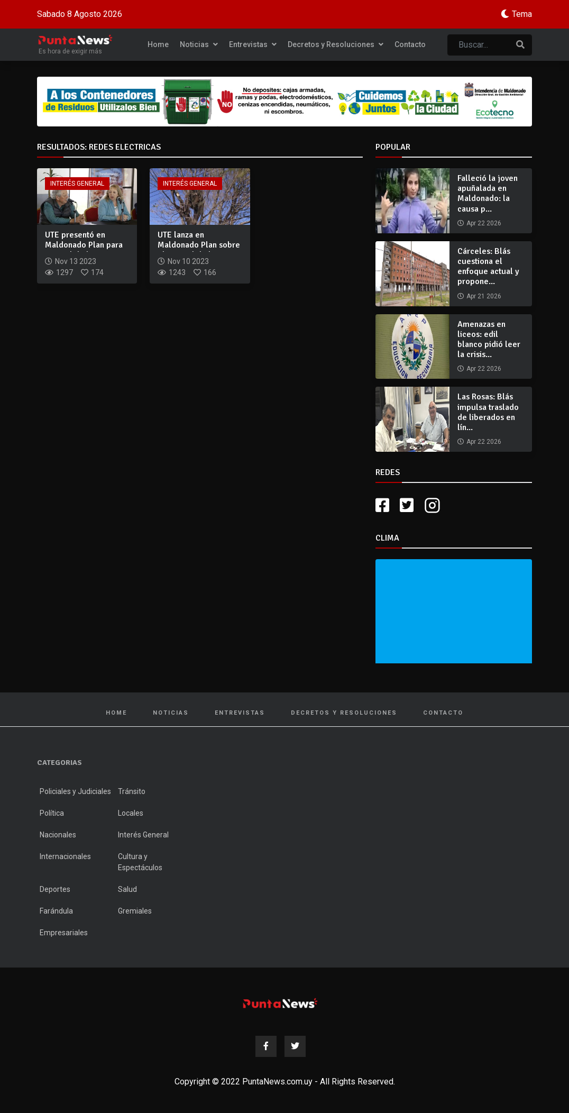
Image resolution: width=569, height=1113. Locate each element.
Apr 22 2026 (483, 223)
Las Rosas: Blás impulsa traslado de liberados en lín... (488, 412)
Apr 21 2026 (483, 296)
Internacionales (65, 856)
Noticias (199, 44)
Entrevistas (253, 44)
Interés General (77, 183)
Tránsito (131, 791)
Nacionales (58, 835)
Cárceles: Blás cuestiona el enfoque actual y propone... (488, 266)
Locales (130, 813)
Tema (522, 14)
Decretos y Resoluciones (335, 44)
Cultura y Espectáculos (140, 862)
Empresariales (64, 932)
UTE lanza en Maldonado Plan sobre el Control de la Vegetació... (199, 250)
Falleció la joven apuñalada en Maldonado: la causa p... (487, 193)
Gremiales (135, 911)
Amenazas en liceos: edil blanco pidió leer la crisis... (488, 339)
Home (158, 44)
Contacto (410, 44)
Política (52, 813)
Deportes (55, 889)
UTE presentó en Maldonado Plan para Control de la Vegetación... (84, 250)
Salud (127, 889)
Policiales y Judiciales (75, 791)
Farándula (56, 911)
